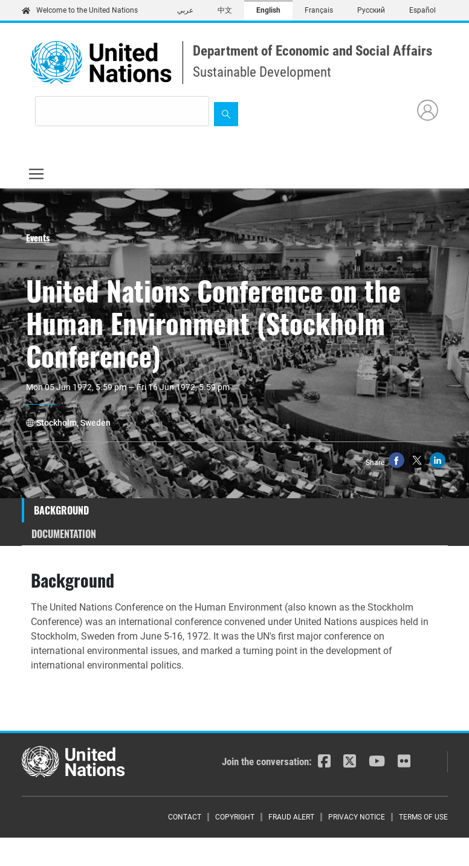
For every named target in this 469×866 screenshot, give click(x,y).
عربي (185, 10)
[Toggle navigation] (36, 173)
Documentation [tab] (63, 534)
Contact (184, 817)
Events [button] (38, 237)
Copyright (234, 817)
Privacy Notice (356, 817)
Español (422, 10)
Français (319, 10)
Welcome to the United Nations (80, 10)
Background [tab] (61, 510)
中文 (225, 10)
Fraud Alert (291, 817)
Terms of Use (423, 817)
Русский (371, 10)
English (268, 10)
